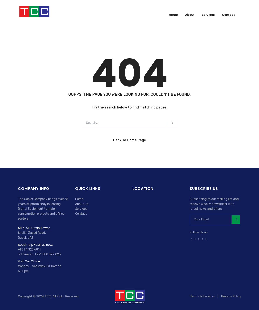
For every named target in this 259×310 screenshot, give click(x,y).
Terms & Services (202, 296)
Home (173, 15)
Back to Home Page (129, 140)
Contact (228, 15)
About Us (81, 204)
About (189, 15)
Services (208, 15)
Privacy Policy (231, 296)
